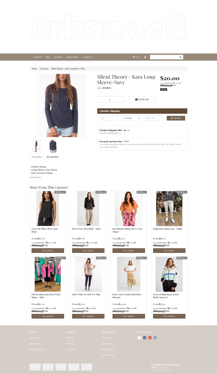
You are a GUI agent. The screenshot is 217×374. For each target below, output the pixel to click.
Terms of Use (107, 337)
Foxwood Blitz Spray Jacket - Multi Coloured (166, 296)
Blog (48, 57)
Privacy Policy (108, 343)
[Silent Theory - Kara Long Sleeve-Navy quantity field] (111, 99)
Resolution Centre (37, 349)
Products (38, 57)
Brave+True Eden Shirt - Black (86, 228)
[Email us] (139, 337)
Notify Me (142, 99)
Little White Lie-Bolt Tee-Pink (86, 294)
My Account (35, 337)
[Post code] (153, 118)
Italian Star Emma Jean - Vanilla (167, 228)
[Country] (131, 118)
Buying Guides (72, 57)
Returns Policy (108, 349)
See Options (48, 250)
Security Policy (108, 355)
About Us (58, 57)
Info (174, 85)
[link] (144, 337)
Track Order (35, 343)
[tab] (37, 157)
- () (136, 57)
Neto (169, 370)
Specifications (53, 156)
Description (37, 156)
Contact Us (87, 57)
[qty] (108, 118)
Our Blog (70, 343)
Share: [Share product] (105, 88)
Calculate (176, 118)
